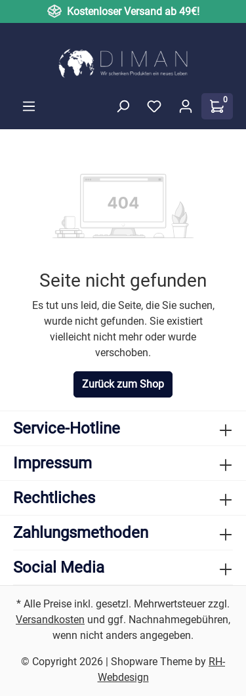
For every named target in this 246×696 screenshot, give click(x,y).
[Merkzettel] (154, 106)
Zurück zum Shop (123, 384)
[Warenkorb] (217, 106)
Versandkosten (50, 619)
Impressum (52, 463)
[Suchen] (122, 106)
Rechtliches (54, 498)
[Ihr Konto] (185, 106)
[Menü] (29, 106)
